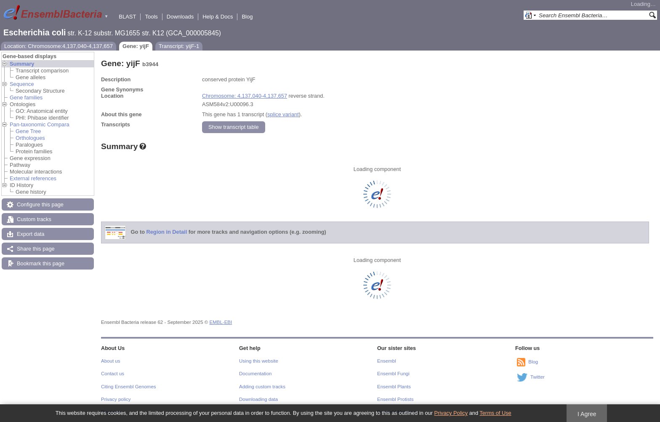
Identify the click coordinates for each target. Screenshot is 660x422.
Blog (247, 16)
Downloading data (258, 399)
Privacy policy (115, 399)
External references (33, 178)
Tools (151, 16)
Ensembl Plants (394, 386)
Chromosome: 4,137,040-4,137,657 (244, 96)
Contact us (112, 373)
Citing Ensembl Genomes (128, 386)
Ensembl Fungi (393, 373)
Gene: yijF (135, 46)
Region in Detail (166, 232)
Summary (22, 64)
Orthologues (30, 138)
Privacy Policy (451, 413)
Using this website (258, 360)
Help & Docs (217, 16)
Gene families (26, 97)
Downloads (180, 16)
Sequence (22, 84)
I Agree (587, 414)
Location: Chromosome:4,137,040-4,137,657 (58, 46)
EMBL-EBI (221, 322)
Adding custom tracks (262, 386)
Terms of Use (495, 413)
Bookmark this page (40, 263)
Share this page (36, 249)
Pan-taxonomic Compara (39, 124)
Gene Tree (28, 131)
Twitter (537, 376)
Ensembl (386, 360)
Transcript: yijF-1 (179, 46)
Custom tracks (34, 219)
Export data (30, 234)
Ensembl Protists (395, 399)
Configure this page (40, 204)
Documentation (255, 373)
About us (110, 360)
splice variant (283, 114)
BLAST (127, 16)
